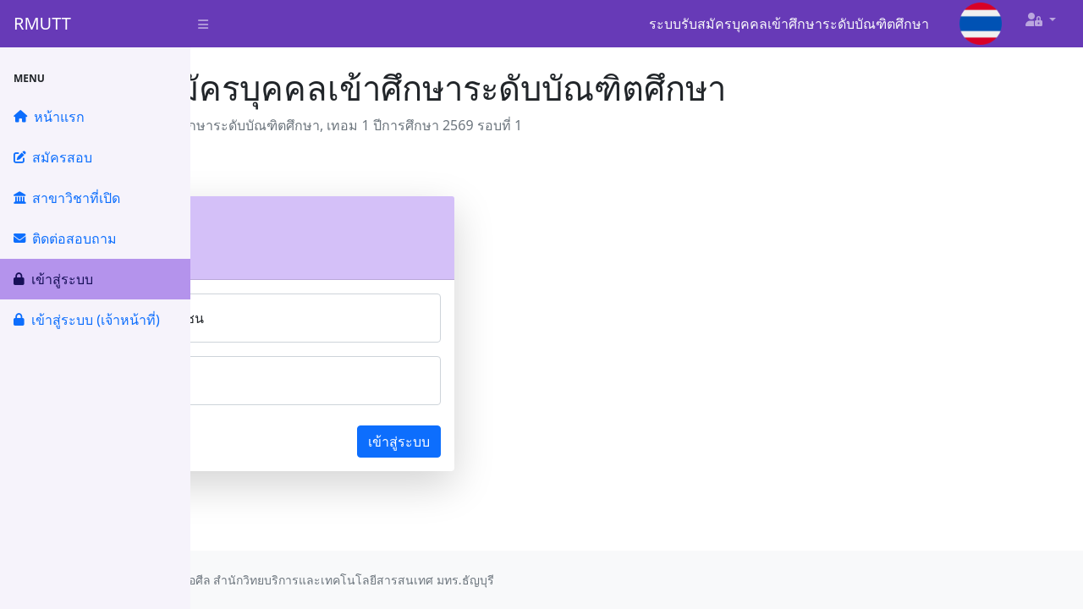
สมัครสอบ (53, 157)
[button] (1041, 19)
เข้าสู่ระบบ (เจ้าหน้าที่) (87, 319)
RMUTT (42, 23)
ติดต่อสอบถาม (65, 238)
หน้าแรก (49, 116)
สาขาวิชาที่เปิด (67, 198)
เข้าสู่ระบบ (53, 279)
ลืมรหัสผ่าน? (256, 441)
